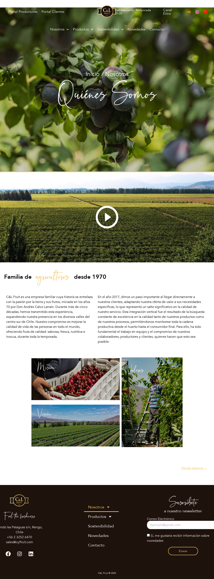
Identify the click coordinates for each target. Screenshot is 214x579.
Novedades (136, 29)
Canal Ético (167, 12)
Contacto (156, 29)
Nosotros (59, 29)
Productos (83, 29)
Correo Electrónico (160, 519)
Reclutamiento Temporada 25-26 (133, 11)
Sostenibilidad (110, 29)
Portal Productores (22, 11)
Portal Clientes (53, 11)
